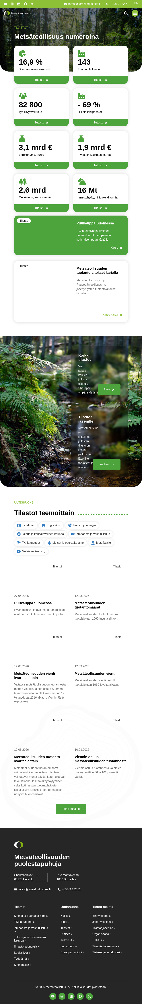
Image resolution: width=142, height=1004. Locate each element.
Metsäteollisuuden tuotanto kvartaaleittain (39, 759)
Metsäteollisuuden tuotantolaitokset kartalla (99, 270)
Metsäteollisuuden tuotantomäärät (91, 605)
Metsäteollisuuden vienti (97, 673)
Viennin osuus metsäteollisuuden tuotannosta (91, 761)
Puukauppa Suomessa (97, 223)
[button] (135, 13)
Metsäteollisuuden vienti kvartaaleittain (36, 675)
